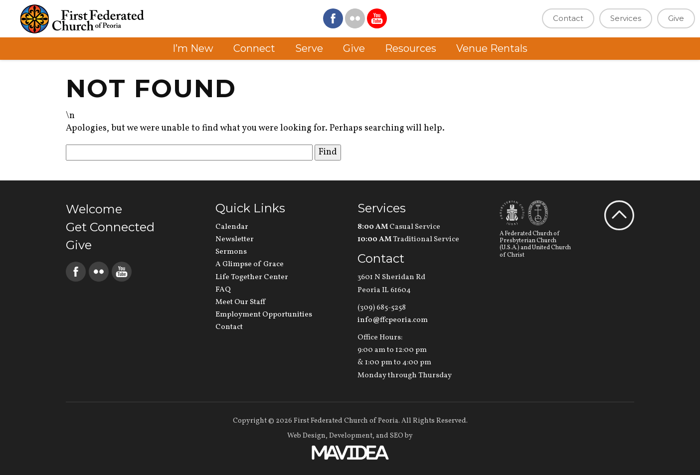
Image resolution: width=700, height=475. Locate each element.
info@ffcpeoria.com (392, 320)
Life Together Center (251, 277)
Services (625, 18)
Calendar (231, 227)
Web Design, (307, 436)
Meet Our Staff (240, 302)
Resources (410, 48)
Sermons (231, 252)
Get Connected (110, 227)
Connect (254, 48)
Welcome (94, 209)
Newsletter (234, 239)
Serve (309, 48)
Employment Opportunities (263, 315)
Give (676, 18)
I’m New (193, 48)
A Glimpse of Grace (249, 264)
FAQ (223, 290)
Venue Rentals (491, 48)
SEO (396, 436)
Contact (568, 18)
